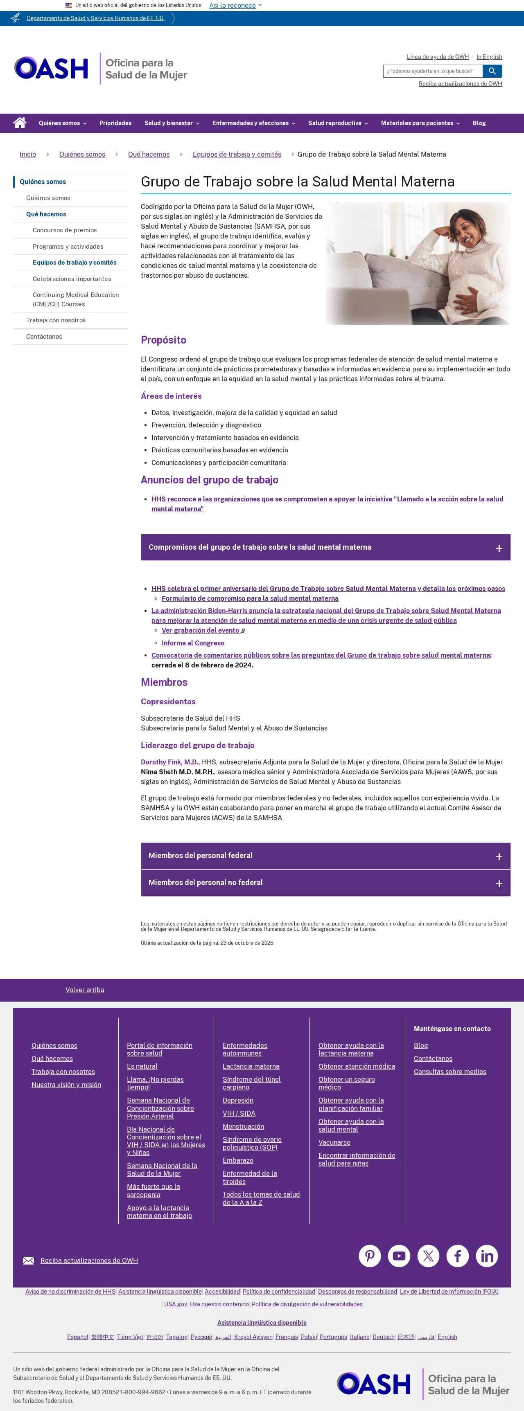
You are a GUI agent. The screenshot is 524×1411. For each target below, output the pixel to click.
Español (77, 1337)
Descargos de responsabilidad (357, 1291)
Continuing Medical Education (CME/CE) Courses (76, 299)
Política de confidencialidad (279, 1291)
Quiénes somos (43, 182)
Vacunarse (334, 1142)
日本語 (406, 1337)
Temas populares (249, 1029)
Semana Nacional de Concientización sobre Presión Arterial (160, 1108)
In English (489, 57)
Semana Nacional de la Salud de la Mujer (162, 1169)
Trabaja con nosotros (56, 320)
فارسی (426, 1337)
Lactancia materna (251, 1066)
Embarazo (238, 1160)
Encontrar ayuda (344, 1029)
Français (287, 1337)
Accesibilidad (222, 1291)
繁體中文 (102, 1337)
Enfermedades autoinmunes (245, 1049)
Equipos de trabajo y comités (75, 262)
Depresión (238, 1100)
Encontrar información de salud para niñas (356, 1159)
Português (333, 1337)
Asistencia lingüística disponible (160, 1291)
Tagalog (177, 1337)
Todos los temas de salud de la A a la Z (261, 1198)
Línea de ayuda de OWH (438, 57)
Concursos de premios (65, 230)
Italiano (360, 1337)
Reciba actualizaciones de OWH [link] (89, 1261)
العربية (223, 1337)
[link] (32, 1261)
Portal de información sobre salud (159, 1049)
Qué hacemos (46, 214)
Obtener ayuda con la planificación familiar (351, 1104)
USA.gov (175, 1304)
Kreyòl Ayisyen (253, 1337)
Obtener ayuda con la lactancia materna (351, 1049)
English (447, 1337)
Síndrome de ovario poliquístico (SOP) (252, 1143)
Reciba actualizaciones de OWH (460, 84)
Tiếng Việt (130, 1337)
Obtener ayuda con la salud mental (351, 1125)
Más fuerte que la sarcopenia (153, 1190)
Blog (479, 123)
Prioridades (115, 123)
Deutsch (384, 1337)
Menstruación (243, 1126)
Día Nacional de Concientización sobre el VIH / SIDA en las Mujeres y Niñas (166, 1141)
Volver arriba (85, 990)
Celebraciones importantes (72, 278)
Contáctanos (44, 336)
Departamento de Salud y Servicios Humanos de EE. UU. (96, 18)
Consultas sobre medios (450, 1072)
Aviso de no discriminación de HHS (70, 1291)
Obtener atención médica (356, 1066)
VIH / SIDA (239, 1113)
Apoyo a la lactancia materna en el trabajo (159, 1212)
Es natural (142, 1066)
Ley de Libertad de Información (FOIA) (449, 1291)
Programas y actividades (68, 246)
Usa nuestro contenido (219, 1304)
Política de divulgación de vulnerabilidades (307, 1304)
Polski (309, 1337)
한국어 (154, 1337)
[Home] (100, 82)
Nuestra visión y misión (66, 1085)
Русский (201, 1337)
